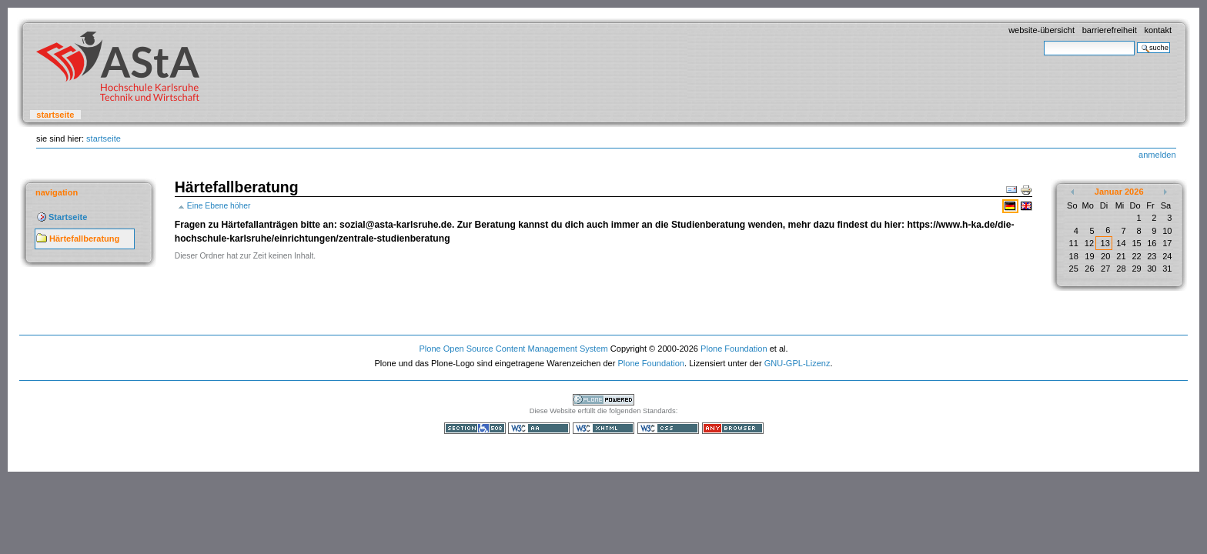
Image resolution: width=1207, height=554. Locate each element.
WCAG (539, 428)
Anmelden (1156, 154)
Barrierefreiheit (1109, 30)
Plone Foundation (733, 348)
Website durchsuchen (1043, 40)
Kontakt (1158, 30)
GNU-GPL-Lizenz (797, 363)
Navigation (56, 192)
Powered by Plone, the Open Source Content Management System (603, 399)
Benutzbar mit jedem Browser (733, 428)
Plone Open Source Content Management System (513, 348)
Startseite (55, 114)
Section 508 (475, 428)
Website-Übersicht (1041, 30)
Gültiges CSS (668, 428)
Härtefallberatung (84, 238)
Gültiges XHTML (603, 428)
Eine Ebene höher (219, 206)
